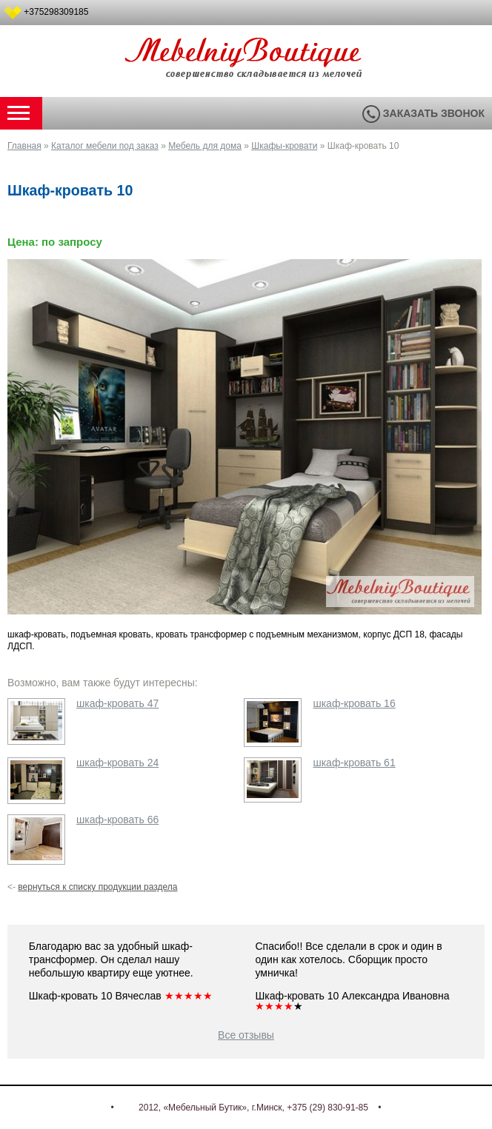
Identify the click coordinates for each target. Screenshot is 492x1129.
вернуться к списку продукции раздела (97, 887)
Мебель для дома (205, 146)
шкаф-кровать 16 (354, 703)
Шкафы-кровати (284, 146)
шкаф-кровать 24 (117, 762)
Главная (24, 146)
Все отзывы (246, 1035)
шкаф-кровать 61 (354, 762)
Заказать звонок (423, 113)
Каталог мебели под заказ (105, 146)
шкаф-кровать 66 (117, 819)
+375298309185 (56, 12)
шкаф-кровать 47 (117, 703)
